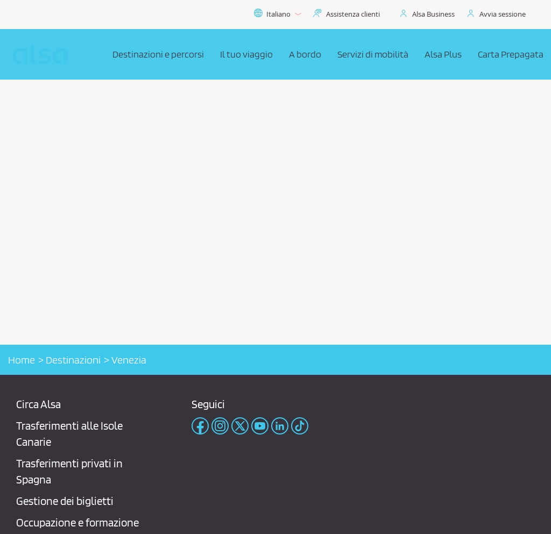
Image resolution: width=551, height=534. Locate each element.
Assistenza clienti (353, 14)
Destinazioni (73, 359)
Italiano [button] (277, 14)
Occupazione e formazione (77, 522)
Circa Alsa (38, 404)
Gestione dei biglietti (65, 501)
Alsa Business (433, 14)
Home (21, 359)
